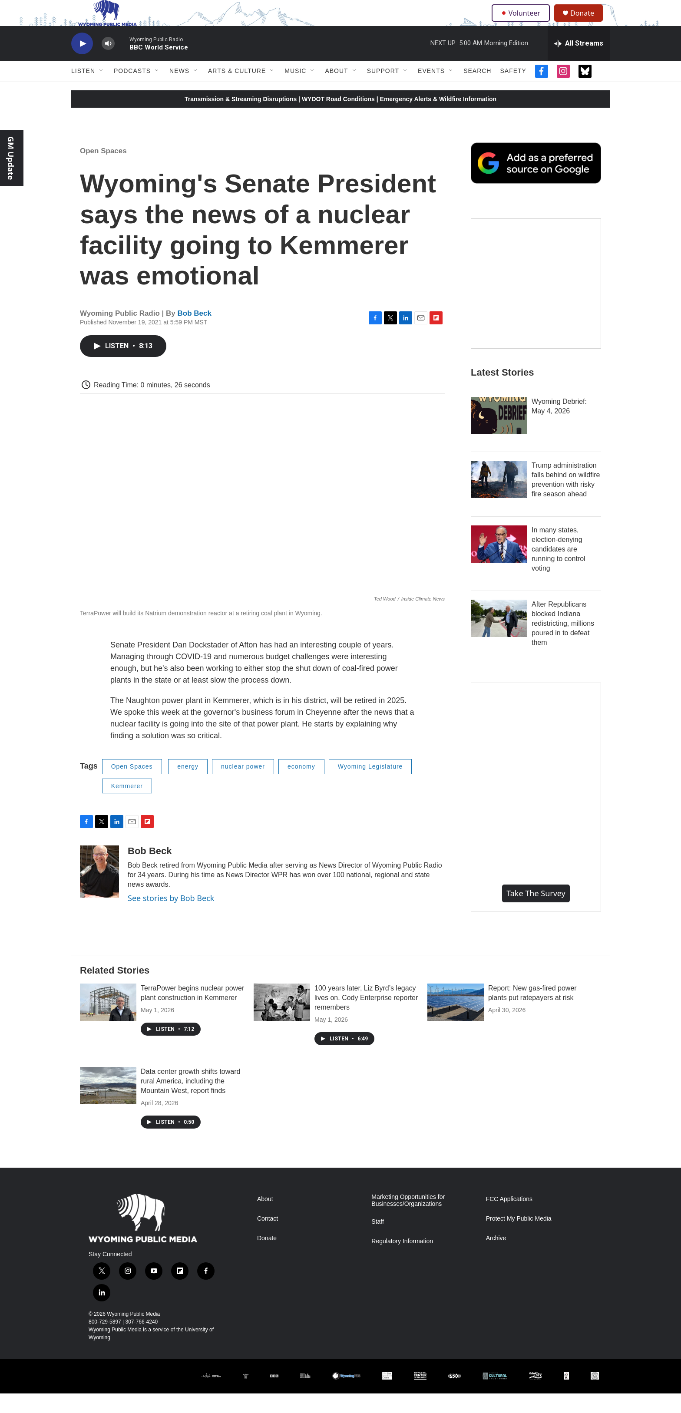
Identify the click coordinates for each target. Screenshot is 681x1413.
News (179, 90)
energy (187, 785)
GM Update (11, 158)
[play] (82, 63)
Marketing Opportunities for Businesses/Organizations (408, 1220)
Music (295, 90)
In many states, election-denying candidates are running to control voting (558, 568)
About (336, 90)
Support (383, 90)
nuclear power (243, 785)
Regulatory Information (402, 1261)
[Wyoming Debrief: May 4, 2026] (499, 435)
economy (301, 785)
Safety (513, 90)
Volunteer (522, 22)
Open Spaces (103, 170)
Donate (587, 22)
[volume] (108, 63)
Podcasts (132, 90)
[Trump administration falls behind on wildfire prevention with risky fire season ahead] (499, 499)
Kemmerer (127, 805)
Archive (496, 1258)
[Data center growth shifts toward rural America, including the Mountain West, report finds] (108, 1105)
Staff (377, 1241)
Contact (267, 1238)
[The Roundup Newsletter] (536, 303)
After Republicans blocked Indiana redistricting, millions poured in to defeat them (563, 643)
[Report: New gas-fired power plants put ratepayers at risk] (455, 1021)
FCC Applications (509, 1218)
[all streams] (579, 63)
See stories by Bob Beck (171, 917)
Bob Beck (195, 333)
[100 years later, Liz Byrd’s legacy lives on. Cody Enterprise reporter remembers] (282, 1021)
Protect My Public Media (519, 1238)
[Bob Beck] (99, 891)
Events (431, 90)
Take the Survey (535, 913)
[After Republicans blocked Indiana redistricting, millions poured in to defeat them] (499, 638)
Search (477, 90)
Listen (83, 90)
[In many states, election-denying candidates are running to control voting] (499, 563)
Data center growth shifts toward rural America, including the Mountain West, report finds (190, 1100)
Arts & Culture (237, 90)
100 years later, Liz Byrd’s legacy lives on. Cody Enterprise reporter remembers (366, 1017)
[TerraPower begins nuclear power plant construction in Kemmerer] (108, 1021)
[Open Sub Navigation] (101, 90)
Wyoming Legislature (370, 785)
